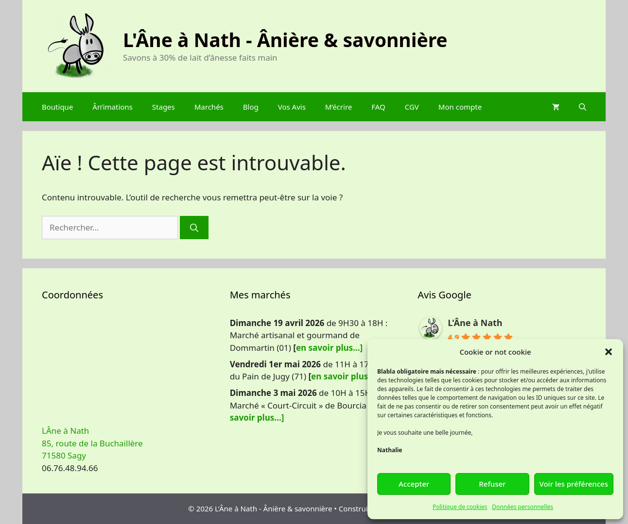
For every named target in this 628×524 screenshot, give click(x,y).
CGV (412, 107)
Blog (251, 107)
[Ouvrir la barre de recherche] (582, 106)
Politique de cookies (460, 507)
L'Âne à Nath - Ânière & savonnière (285, 39)
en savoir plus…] (329, 347)
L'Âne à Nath (475, 322)
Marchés (209, 107)
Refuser (492, 484)
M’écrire (338, 107)
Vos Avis (292, 107)
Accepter (414, 484)
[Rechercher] (194, 227)
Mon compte (460, 107)
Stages (163, 107)
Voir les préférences (574, 484)
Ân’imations (112, 107)
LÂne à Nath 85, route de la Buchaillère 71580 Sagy (92, 443)
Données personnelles (522, 507)
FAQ (378, 107)
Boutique (57, 107)
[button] (608, 352)
